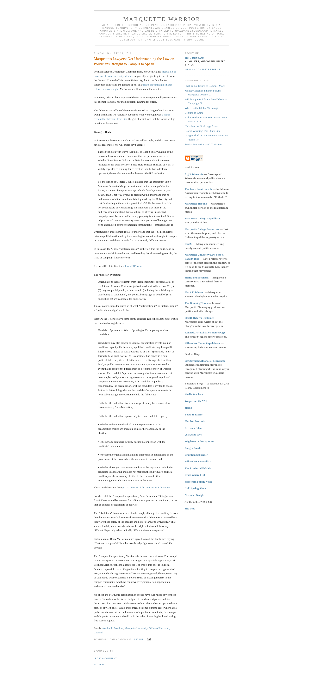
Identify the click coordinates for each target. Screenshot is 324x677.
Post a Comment (106, 658)
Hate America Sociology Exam (201, 126)
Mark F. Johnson (194, 292)
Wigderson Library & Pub (200, 441)
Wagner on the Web (196, 401)
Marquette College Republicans (203, 218)
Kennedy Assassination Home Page (205, 332)
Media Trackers (194, 394)
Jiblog (188, 407)
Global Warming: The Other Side (202, 130)
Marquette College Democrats (202, 229)
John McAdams (195, 58)
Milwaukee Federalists (198, 461)
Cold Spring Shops (195, 488)
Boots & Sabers (193, 414)
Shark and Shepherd (196, 277)
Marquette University (136, 628)
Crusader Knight (194, 495)
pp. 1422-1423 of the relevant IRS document (146, 487)
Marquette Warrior (162, 19)
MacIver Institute (195, 421)
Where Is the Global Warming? (201, 107)
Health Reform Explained (199, 317)
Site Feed (190, 508)
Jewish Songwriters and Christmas (203, 144)
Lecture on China (194, 112)
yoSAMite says (193, 434)
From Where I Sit (195, 474)
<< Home (99, 664)
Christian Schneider (196, 454)
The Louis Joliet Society (198, 188)
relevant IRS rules (132, 266)
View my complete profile (202, 69)
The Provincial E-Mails (198, 468)
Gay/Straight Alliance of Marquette (205, 360)
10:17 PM (137, 639)
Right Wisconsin (194, 174)
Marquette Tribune (196, 203)
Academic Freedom (112, 628)
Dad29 (188, 243)
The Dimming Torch (196, 303)
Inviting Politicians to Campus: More (205, 85)
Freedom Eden (193, 428)
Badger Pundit (193, 448)
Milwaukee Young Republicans (202, 343)
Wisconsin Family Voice (198, 481)
